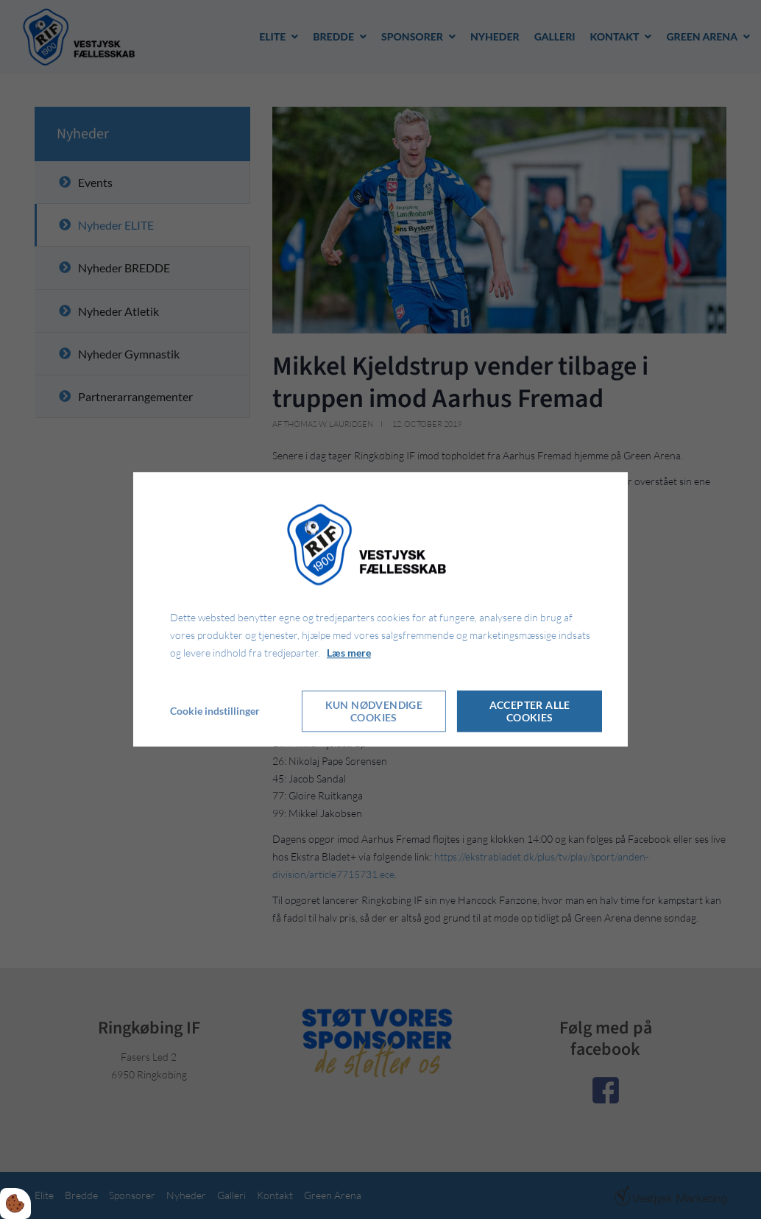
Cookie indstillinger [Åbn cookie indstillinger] (215, 711)
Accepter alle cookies (529, 711)
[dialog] (380, 609)
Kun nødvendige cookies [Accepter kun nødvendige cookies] (374, 711)
